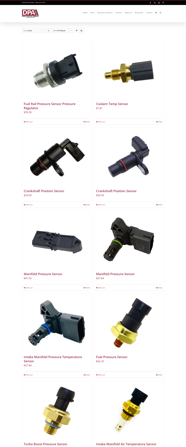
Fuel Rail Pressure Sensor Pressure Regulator (49, 106)
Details (87, 122)
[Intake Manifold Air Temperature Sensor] (129, 410)
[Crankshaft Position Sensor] (57, 157)
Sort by (27, 31)
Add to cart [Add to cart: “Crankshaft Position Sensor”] (29, 205)
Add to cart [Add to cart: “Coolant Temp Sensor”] (101, 122)
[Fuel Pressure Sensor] (129, 323)
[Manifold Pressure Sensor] (57, 240)
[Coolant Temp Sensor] (129, 69)
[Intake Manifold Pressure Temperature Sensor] (57, 323)
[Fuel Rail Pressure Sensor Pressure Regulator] (57, 69)
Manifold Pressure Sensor (43, 274)
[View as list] (81, 30)
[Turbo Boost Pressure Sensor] (57, 410)
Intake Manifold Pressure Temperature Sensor (53, 359)
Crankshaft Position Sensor (44, 191)
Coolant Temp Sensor (112, 104)
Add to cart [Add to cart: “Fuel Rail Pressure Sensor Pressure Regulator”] (29, 122)
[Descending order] (48, 30)
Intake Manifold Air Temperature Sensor (126, 444)
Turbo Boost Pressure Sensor (45, 444)
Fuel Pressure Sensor (112, 357)
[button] (160, 12)
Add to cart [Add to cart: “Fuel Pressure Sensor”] (101, 375)
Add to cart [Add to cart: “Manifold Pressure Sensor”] (29, 288)
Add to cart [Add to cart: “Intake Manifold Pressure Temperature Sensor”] (29, 375)
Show (59, 31)
